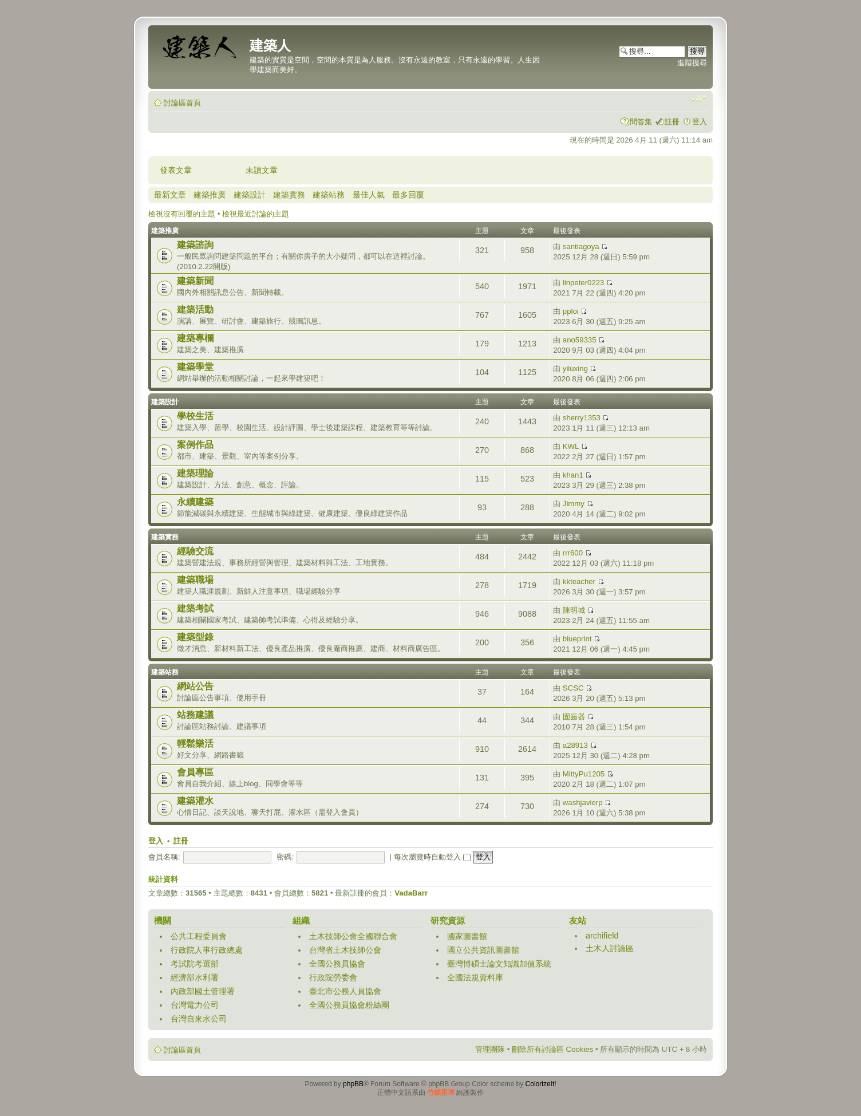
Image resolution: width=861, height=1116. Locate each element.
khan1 (573, 475)
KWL (571, 446)
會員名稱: (164, 857)
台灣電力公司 (195, 1004)
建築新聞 (195, 281)
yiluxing (575, 368)
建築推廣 (209, 194)
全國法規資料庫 (475, 977)
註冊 (672, 121)
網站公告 (195, 686)
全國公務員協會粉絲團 (349, 1004)
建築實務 (289, 194)
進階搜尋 (692, 62)
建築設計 (250, 194)
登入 (699, 121)
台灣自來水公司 (199, 1018)
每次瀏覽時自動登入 (432, 857)
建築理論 (195, 473)
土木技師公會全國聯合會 (353, 936)
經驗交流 (195, 551)
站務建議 (195, 715)
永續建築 (195, 502)
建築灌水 (195, 801)
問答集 (641, 121)
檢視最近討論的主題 (255, 214)
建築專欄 (195, 338)
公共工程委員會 (199, 936)
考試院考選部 (195, 963)
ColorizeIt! (541, 1084)
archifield (602, 935)
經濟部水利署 (195, 977)
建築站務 (329, 194)
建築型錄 (195, 637)
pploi (571, 311)
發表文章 (176, 170)
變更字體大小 (698, 99)
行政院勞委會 (333, 977)
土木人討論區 (610, 948)
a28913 (575, 745)
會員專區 (195, 772)
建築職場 (195, 580)
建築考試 (195, 608)
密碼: (285, 857)
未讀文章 (262, 170)
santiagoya (581, 246)
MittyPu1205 (584, 774)
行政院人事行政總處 (207, 950)
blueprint (577, 638)
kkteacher (579, 581)
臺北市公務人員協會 (345, 991)
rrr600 (573, 553)
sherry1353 (582, 417)
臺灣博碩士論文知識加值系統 (499, 963)
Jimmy (573, 503)
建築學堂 (195, 367)
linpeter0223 (584, 282)
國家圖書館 (467, 936)
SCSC (573, 688)
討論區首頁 (182, 102)
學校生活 (195, 416)
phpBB (353, 1084)
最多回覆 (408, 194)
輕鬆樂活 (195, 743)
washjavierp (583, 802)
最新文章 (170, 194)
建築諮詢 (195, 245)
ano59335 (580, 340)
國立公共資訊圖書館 (483, 950)
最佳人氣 (369, 194)
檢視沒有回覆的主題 (181, 214)
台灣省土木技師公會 (345, 950)
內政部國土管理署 (203, 991)
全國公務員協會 (337, 963)
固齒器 (574, 716)
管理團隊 (490, 1049)
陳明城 (574, 610)
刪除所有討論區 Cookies (552, 1049)
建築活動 (195, 309)
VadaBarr (411, 893)
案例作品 (195, 444)
